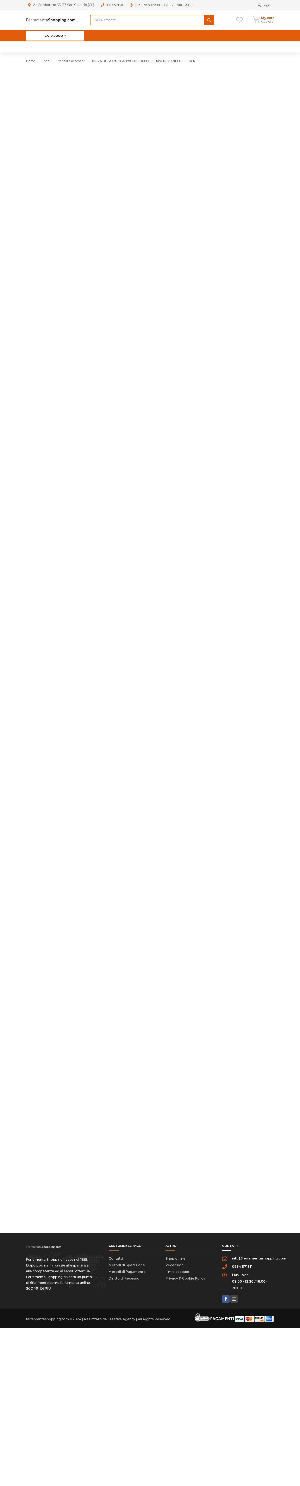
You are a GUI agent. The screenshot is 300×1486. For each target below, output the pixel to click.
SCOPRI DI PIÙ (38, 1446)
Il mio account (177, 1429)
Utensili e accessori (70, 61)
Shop (46, 61)
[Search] (209, 20)
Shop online (175, 1416)
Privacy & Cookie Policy (185, 1436)
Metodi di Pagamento (127, 1429)
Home (30, 61)
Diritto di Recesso (124, 1436)
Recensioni (174, 1423)
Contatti (116, 1416)
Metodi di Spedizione (127, 1423)
